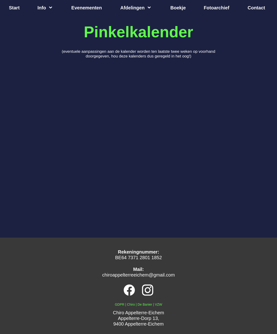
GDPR (119, 304)
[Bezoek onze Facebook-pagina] (129, 290)
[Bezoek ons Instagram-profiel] (147, 290)
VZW (158, 304)
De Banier (145, 304)
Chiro (131, 304)
